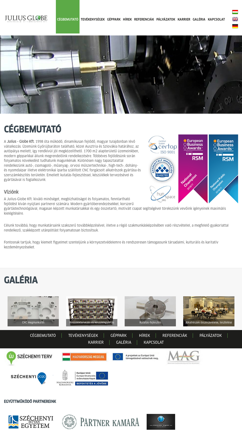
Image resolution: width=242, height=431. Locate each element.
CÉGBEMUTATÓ (67, 19)
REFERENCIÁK (144, 19)
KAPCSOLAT (216, 19)
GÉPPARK (114, 19)
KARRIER (184, 19)
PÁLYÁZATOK (165, 19)
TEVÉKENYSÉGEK (93, 19)
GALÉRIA (199, 19)
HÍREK (127, 19)
